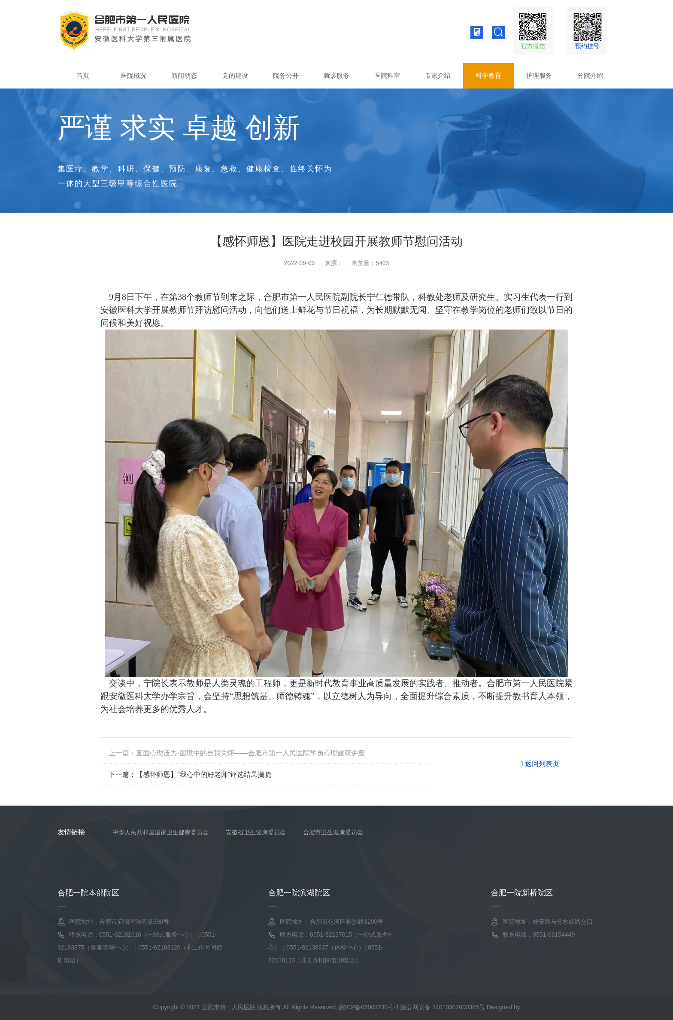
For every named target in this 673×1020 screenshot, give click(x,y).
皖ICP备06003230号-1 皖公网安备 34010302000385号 (412, 1007)
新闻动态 (184, 75)
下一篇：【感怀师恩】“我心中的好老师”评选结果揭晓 (190, 774)
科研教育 (488, 75)
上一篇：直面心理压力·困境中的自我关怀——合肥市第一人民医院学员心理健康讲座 (236, 753)
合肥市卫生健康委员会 (333, 832)
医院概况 (133, 75)
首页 (83, 75)
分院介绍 (590, 75)
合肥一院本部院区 (88, 893)
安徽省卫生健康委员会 (256, 832)
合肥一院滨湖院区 (299, 893)
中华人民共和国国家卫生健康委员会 (160, 832)
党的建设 (235, 75)
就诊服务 (336, 75)
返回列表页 (540, 765)
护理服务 (539, 75)
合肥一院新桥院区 (522, 893)
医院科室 (387, 75)
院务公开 (286, 75)
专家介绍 (438, 75)
